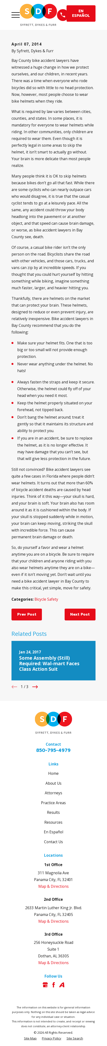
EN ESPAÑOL (81, 13)
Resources (53, 822)
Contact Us (53, 841)
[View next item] (35, 687)
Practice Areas (53, 802)
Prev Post (26, 614)
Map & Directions (53, 886)
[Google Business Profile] (45, 984)
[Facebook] (53, 984)
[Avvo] (61, 984)
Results (53, 812)
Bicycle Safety (46, 599)
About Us (53, 783)
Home (53, 773)
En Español (53, 832)
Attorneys (53, 793)
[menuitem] (30, 1038)
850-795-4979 (53, 750)
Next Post (80, 614)
